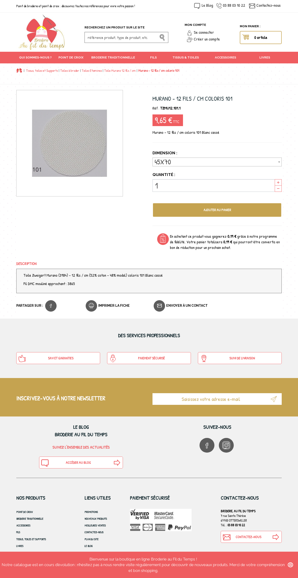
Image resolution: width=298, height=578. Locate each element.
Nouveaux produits (96, 519)
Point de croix (24, 512)
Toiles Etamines (92, 70)
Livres (19, 546)
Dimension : (165, 153)
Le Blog (207, 5)
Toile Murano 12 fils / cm (120, 70)
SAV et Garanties (45, 358)
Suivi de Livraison (227, 358)
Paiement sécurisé (137, 358)
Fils (18, 532)
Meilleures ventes (95, 525)
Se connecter (204, 32)
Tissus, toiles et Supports (42, 70)
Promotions (91, 512)
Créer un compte (207, 39)
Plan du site (91, 539)
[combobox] (217, 162)
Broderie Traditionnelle (29, 519)
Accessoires (23, 525)
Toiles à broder (69, 70)
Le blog (89, 546)
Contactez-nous (268, 5)
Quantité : (163, 174)
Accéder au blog (66, 462)
